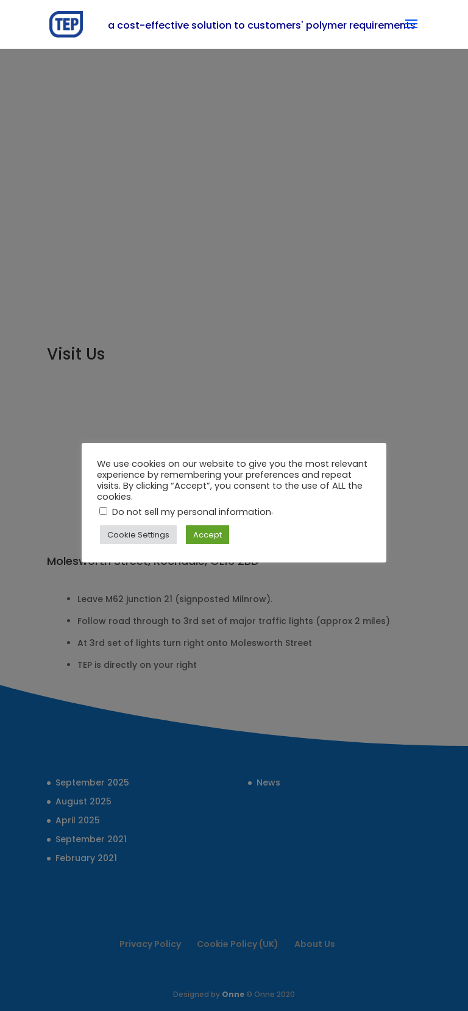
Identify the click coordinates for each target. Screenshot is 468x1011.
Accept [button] (207, 535)
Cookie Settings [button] (138, 535)
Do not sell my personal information (191, 512)
